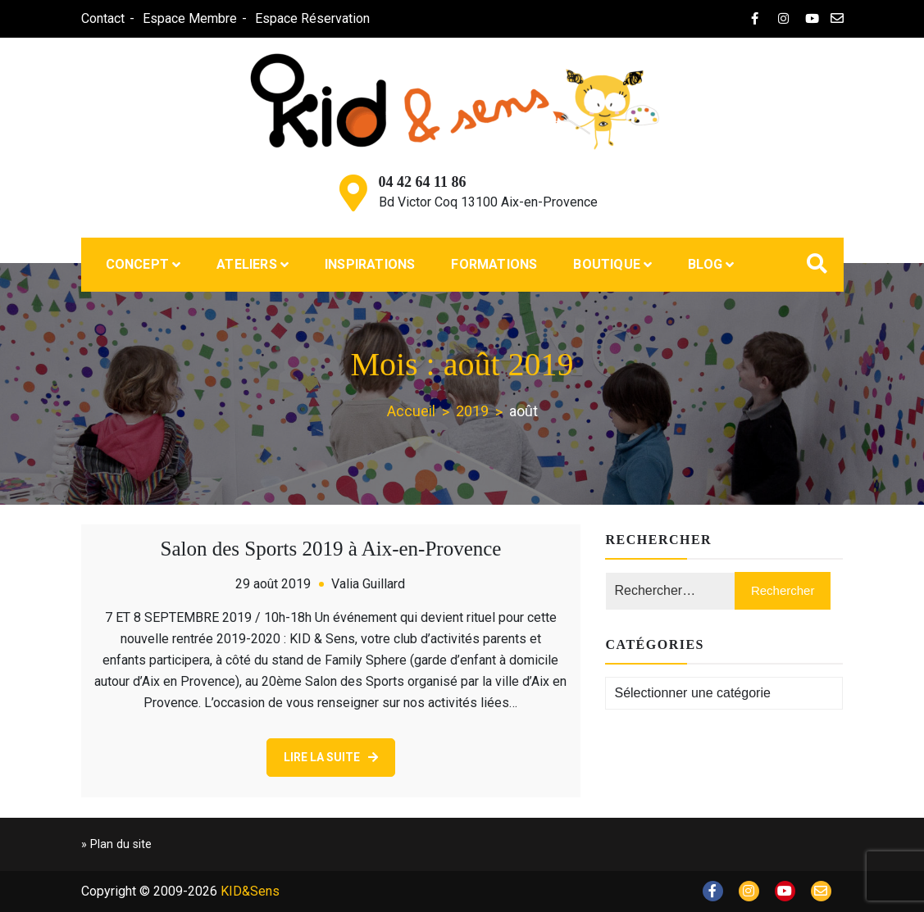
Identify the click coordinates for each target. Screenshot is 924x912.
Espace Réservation (312, 18)
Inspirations (370, 264)
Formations (494, 264)
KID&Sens (250, 891)
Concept (137, 264)
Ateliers (246, 264)
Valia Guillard (368, 584)
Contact (103, 18)
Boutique (606, 264)
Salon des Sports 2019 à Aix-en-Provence (331, 549)
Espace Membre (190, 18)
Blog (705, 264)
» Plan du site (116, 844)
